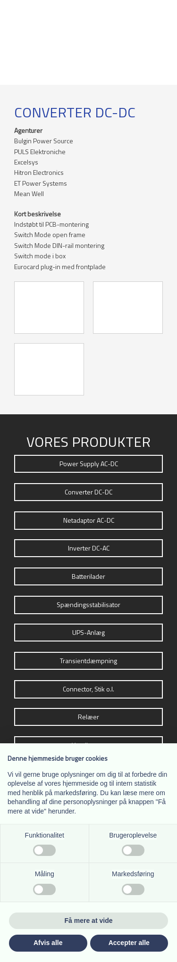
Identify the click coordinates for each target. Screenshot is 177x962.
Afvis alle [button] (48, 942)
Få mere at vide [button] (89, 920)
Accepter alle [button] (129, 942)
